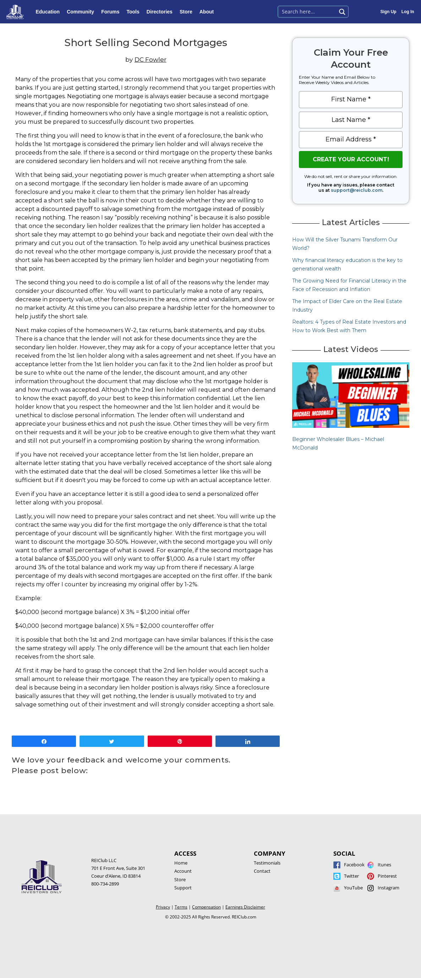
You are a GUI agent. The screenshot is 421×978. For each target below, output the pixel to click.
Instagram (388, 887)
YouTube (353, 887)
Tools (134, 11)
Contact (262, 871)
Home (180, 863)
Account (183, 871)
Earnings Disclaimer (245, 907)
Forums (112, 11)
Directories (161, 11)
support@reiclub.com (356, 190)
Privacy (163, 907)
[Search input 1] (307, 11)
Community (82, 11)
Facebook (354, 864)
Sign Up (388, 11)
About (208, 11)
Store (188, 11)
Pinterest (387, 876)
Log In (407, 11)
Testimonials (267, 863)
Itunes (384, 864)
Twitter (351, 876)
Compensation (206, 907)
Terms (181, 907)
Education (49, 11)
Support (183, 887)
